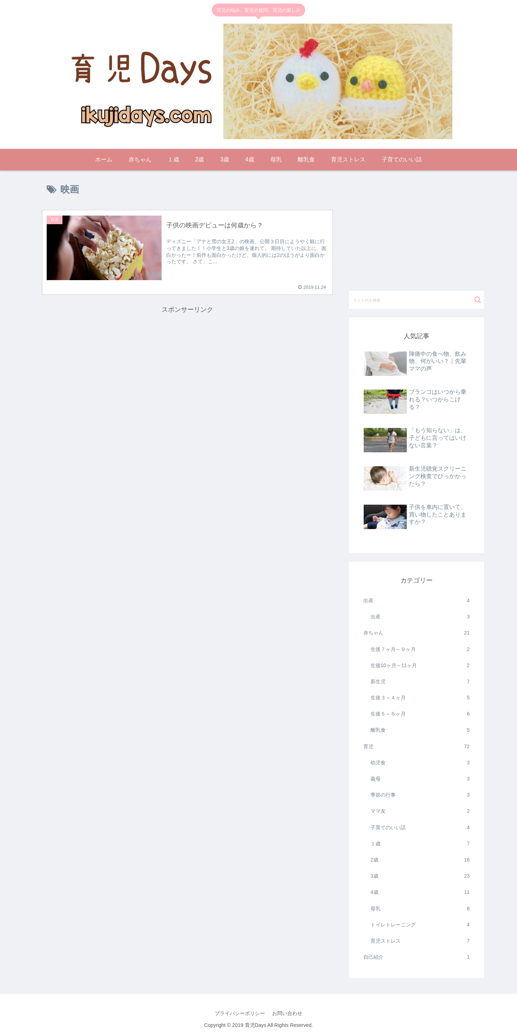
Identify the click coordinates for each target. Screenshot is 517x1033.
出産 (416, 600)
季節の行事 (420, 795)
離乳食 (420, 730)
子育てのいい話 (420, 827)
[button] (477, 299)
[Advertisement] (187, 365)
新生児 (420, 681)
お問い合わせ (287, 1013)
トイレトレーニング (420, 924)
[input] (416, 300)
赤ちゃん (416, 632)
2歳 (420, 859)
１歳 (420, 843)
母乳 (420, 908)
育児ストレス (420, 941)
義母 (420, 778)
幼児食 (420, 762)
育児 (416, 746)
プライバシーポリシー (240, 1013)
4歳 (420, 892)
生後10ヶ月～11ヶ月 (420, 665)
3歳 (420, 876)
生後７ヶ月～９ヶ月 (420, 649)
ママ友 (420, 811)
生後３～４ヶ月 (420, 697)
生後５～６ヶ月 (420, 713)
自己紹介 (416, 957)
